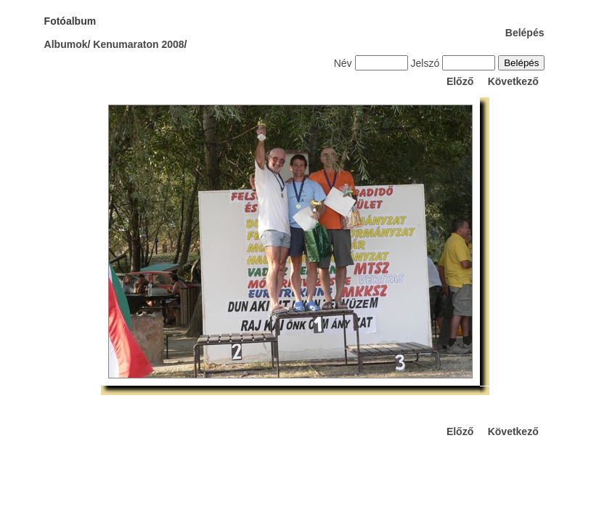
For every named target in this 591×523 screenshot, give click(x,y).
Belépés (525, 32)
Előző (460, 81)
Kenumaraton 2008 (138, 44)
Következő (513, 81)
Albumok (66, 44)
